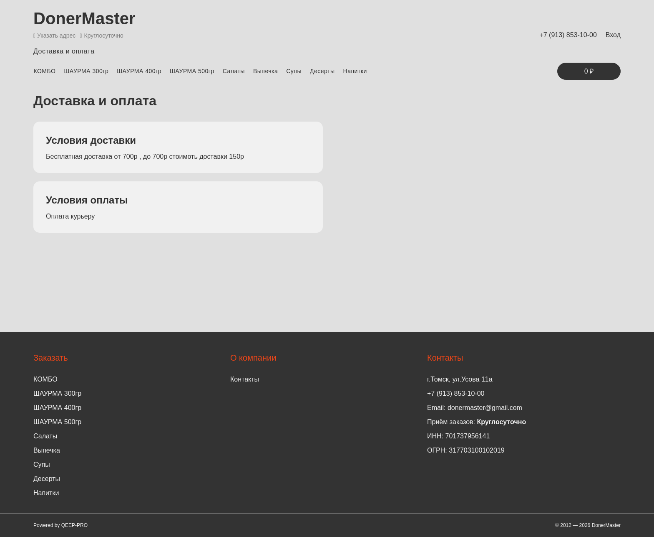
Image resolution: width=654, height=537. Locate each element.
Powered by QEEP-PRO (60, 525)
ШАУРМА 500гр (192, 71)
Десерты (322, 71)
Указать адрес (54, 36)
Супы (294, 71)
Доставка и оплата (64, 51)
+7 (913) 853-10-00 (567, 34)
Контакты (244, 379)
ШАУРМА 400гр (139, 71)
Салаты (234, 71)
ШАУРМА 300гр (86, 71)
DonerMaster (84, 18)
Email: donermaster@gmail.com (474, 407)
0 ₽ (589, 71)
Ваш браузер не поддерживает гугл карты (476, 177)
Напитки (355, 71)
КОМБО (44, 71)
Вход (613, 34)
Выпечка (265, 71)
